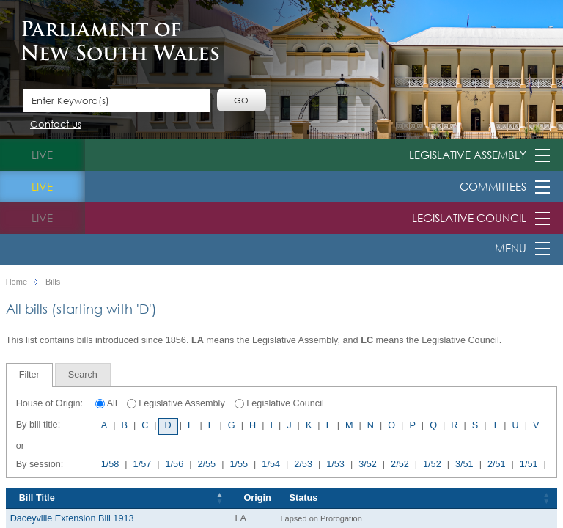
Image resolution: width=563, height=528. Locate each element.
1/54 (271, 464)
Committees (493, 186)
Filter (29, 375)
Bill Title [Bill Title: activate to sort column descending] (37, 498)
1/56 (175, 464)
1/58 (110, 464)
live (42, 154)
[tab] (29, 375)
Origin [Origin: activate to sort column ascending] (257, 498)
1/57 (142, 464)
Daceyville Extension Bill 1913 (72, 518)
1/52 (432, 464)
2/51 (496, 464)
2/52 (400, 464)
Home (16, 282)
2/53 (303, 464)
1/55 (238, 464)
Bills (52, 282)
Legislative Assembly (467, 154)
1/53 (335, 464)
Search (82, 375)
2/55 (206, 464)
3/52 (367, 464)
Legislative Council (469, 217)
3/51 (464, 464)
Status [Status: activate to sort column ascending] (304, 498)
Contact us (55, 125)
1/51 (529, 464)
